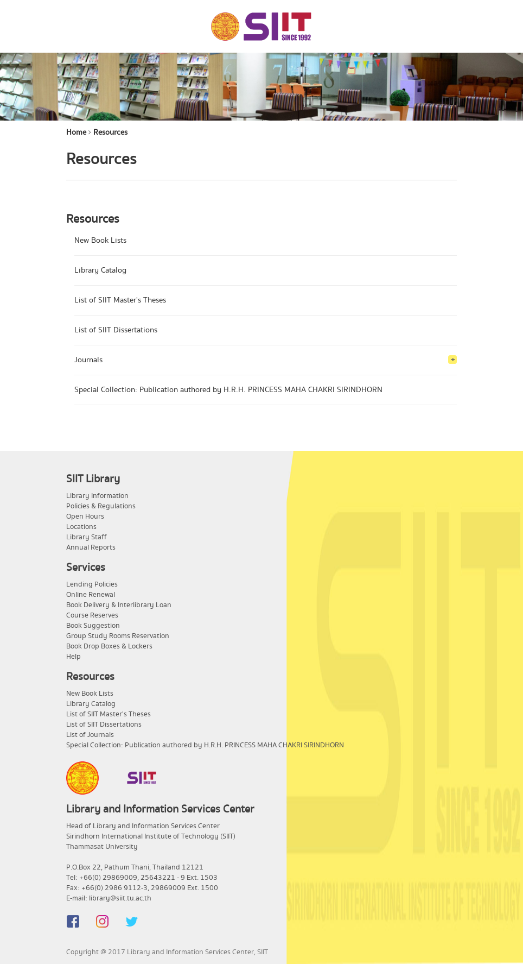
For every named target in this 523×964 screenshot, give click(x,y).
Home (76, 132)
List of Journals (90, 734)
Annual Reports (91, 547)
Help (73, 656)
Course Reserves (92, 615)
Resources (110, 132)
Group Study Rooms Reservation (117, 636)
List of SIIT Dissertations (115, 330)
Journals (88, 360)
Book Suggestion (93, 625)
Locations (81, 526)
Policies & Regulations (101, 506)
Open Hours (85, 516)
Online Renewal (90, 594)
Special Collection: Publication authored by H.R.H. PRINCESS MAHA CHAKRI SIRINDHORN (228, 390)
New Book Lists (100, 241)
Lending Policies (92, 584)
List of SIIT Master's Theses (120, 300)
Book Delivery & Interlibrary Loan (118, 605)
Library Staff (86, 537)
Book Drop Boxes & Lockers (109, 646)
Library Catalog (100, 270)
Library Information (97, 495)
